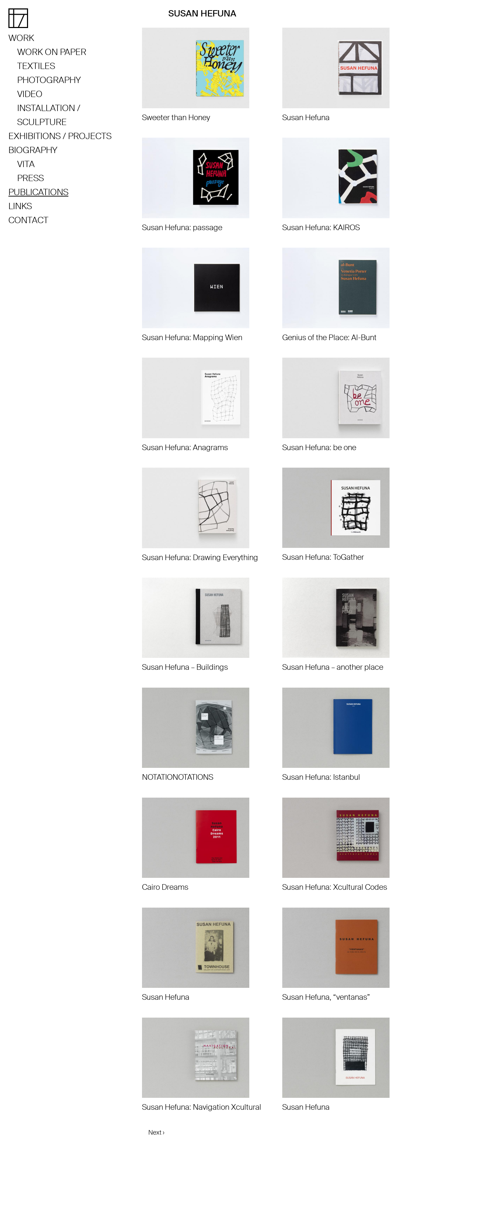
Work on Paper (51, 52)
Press (30, 178)
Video (29, 94)
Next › (156, 1132)
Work (21, 38)
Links (20, 206)
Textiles (36, 66)
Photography (49, 80)
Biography (32, 150)
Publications (38, 192)
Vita (26, 164)
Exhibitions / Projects (60, 136)
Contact (28, 220)
